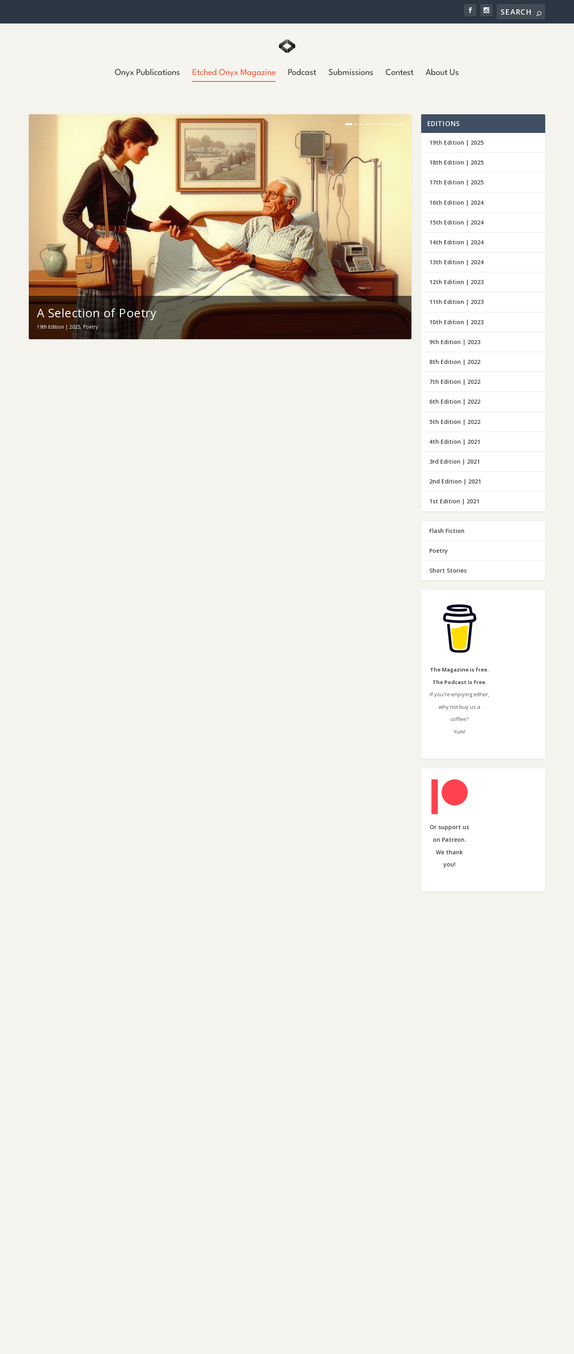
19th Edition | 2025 (59, 326)
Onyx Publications (147, 73)
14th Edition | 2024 (456, 242)
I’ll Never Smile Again (292, 478)
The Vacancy (268, 1048)
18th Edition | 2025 (456, 162)
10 (401, 124)
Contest (399, 73)
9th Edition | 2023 (454, 342)
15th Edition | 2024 (456, 222)
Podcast (302, 73)
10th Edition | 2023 (456, 322)
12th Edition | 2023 (456, 282)
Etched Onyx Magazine (234, 73)
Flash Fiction (447, 531)
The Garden (266, 858)
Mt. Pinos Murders (88, 1288)
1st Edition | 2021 (454, 501)
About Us (442, 73)
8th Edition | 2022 (454, 362)
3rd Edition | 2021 (454, 461)
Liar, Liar (266, 1247)
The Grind (65, 1066)
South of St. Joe (276, 1210)
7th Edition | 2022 (454, 381)
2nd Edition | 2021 (455, 481)
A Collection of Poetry (99, 668)
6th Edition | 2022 (454, 401)
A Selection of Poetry (97, 313)
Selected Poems (278, 668)
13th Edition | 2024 (456, 262)
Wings (262, 1174)
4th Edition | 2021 (454, 441)
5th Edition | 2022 (454, 422)
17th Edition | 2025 (456, 182)
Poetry (90, 326)
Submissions (350, 73)
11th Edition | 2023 (456, 302)
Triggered (268, 1284)
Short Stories (115, 1082)
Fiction (90, 1082)
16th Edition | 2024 (456, 202)
